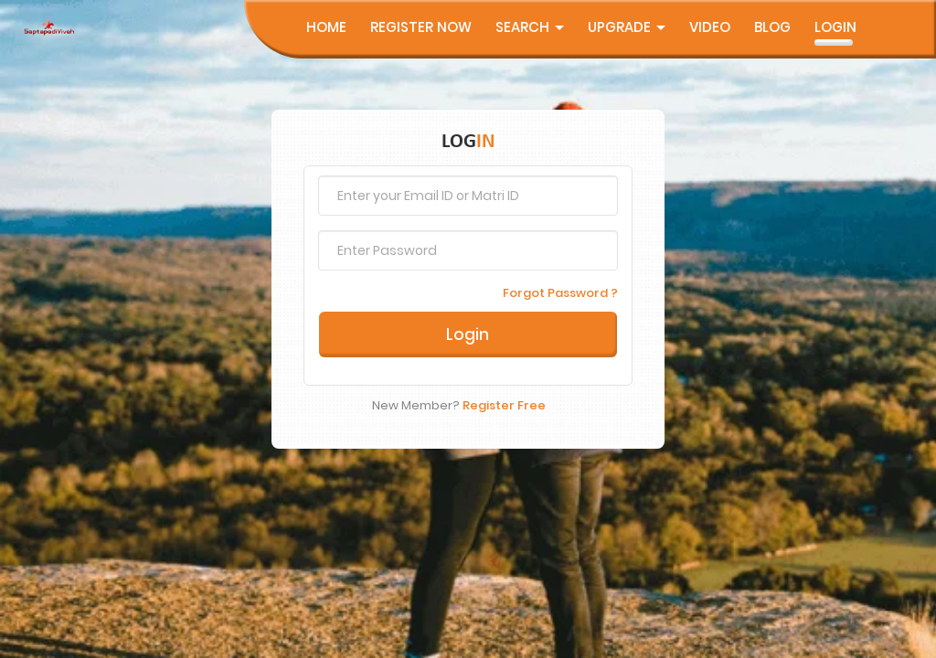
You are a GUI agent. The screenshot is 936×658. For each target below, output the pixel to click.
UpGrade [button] (626, 27)
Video (709, 27)
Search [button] (529, 27)
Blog (772, 27)
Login (835, 27)
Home (326, 27)
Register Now (421, 27)
